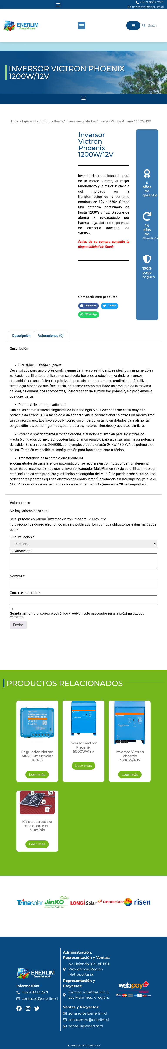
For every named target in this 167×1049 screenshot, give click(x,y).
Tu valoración (21, 551)
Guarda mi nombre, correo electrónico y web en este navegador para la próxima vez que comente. (77, 615)
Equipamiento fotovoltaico (42, 121)
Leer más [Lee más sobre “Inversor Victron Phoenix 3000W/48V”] (130, 774)
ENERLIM (15, 46)
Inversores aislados (81, 121)
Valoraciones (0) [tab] (50, 336)
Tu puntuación (22, 537)
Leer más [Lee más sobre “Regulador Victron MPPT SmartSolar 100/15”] (37, 774)
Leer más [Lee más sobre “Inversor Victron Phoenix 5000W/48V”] (83, 766)
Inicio (15, 121)
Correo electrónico (25, 593)
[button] (58, 4)
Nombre (17, 576)
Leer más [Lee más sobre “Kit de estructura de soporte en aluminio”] (37, 844)
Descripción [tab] (21, 336)
